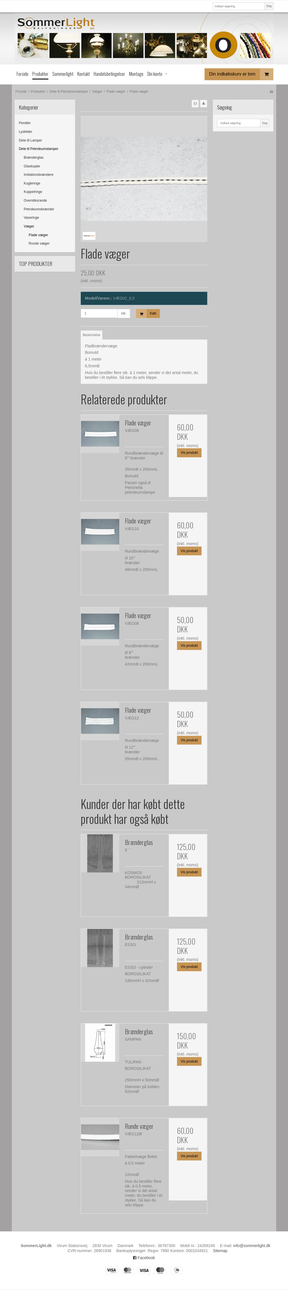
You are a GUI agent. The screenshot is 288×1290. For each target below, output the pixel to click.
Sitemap (220, 1250)
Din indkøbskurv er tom (241, 74)
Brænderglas (34, 157)
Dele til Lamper (30, 140)
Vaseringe (31, 218)
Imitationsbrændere (39, 175)
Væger (29, 226)
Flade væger (38, 235)
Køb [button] (146, 313)
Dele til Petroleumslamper (38, 149)
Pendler (25, 123)
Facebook (144, 1257)
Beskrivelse (91, 335)
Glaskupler (32, 166)
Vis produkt (189, 453)
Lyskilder (25, 132)
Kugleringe (32, 183)
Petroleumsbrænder (39, 209)
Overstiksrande (35, 200)
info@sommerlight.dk (251, 1245)
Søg (268, 6)
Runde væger (39, 243)
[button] (195, 104)
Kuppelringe (33, 192)
